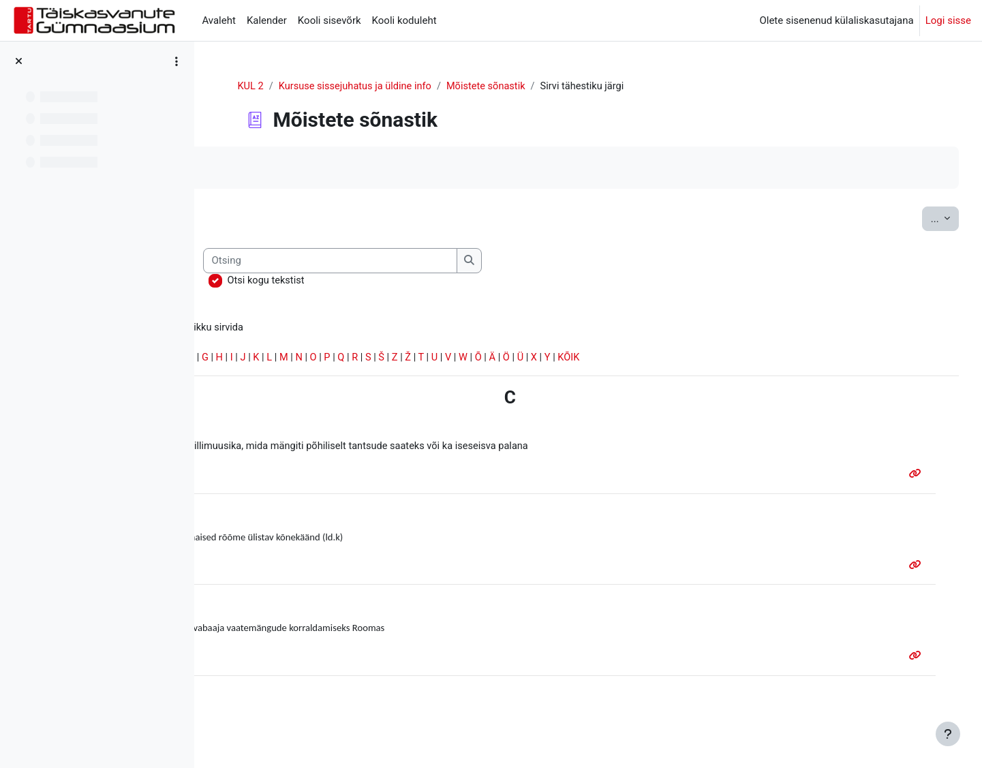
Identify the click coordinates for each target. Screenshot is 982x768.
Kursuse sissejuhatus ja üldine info (425, 86)
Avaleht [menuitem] (219, 20)
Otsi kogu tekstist (426, 281)
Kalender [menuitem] (267, 20)
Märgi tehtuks (265, 168)
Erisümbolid (248, 359)
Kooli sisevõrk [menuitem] (329, 20)
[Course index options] (176, 61)
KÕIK (744, 359)
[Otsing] (491, 261)
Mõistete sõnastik (559, 86)
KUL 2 (318, 86)
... (919, 218)
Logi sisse (948, 20)
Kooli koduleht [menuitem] (404, 20)
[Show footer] (948, 734)
